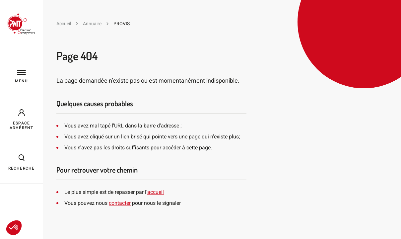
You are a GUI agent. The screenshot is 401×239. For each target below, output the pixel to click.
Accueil (63, 23)
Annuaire (92, 23)
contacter (120, 203)
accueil (155, 192)
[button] (14, 228)
